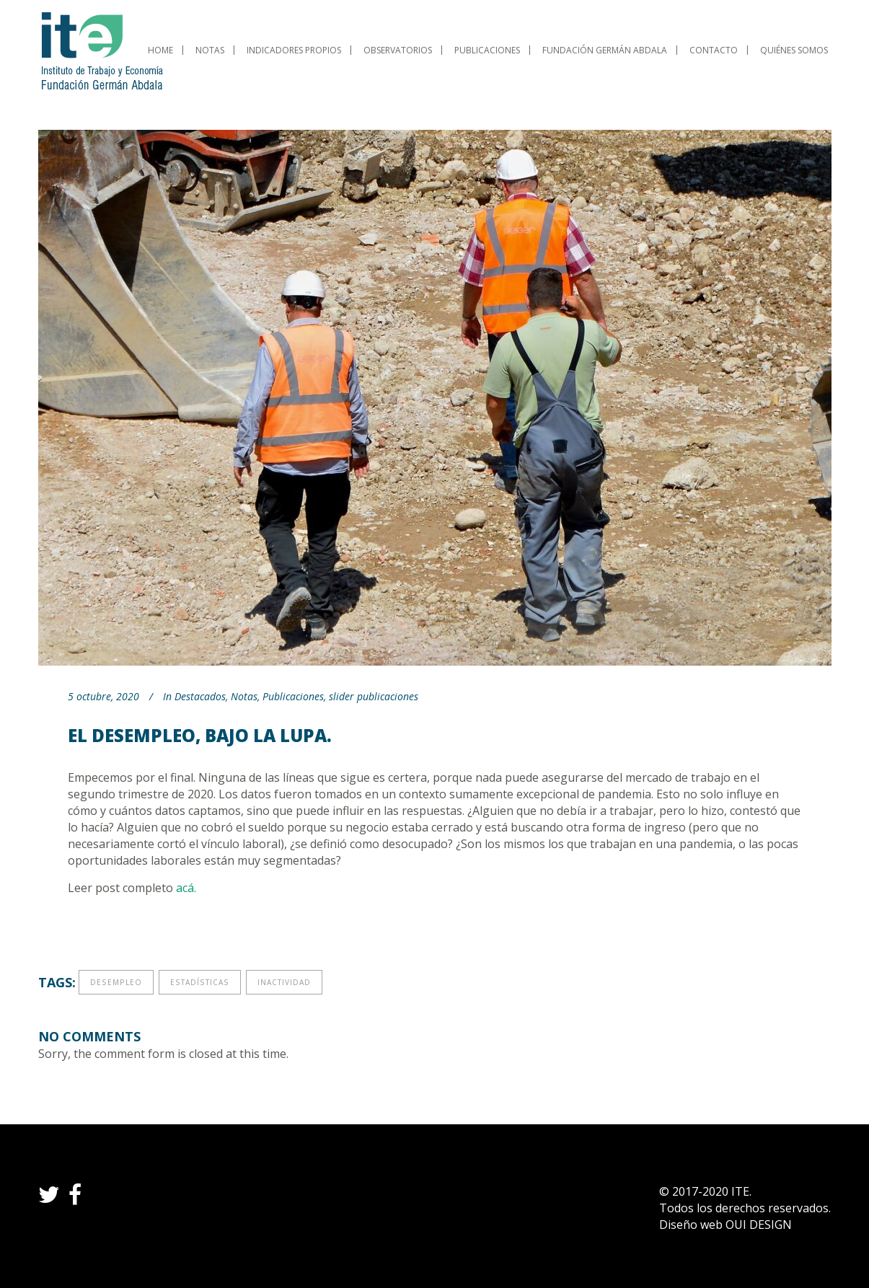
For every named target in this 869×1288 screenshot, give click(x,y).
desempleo (116, 982)
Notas (244, 696)
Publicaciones (293, 696)
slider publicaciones (373, 696)
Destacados (200, 696)
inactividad (284, 982)
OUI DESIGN (758, 1224)
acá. (186, 888)
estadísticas (199, 982)
